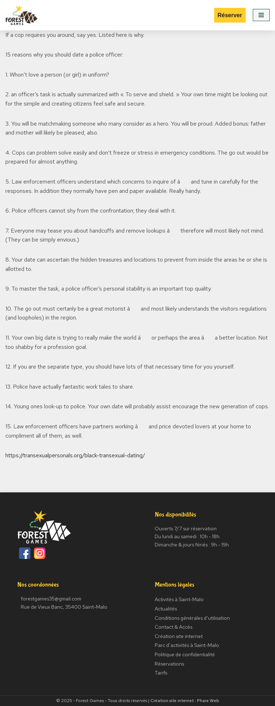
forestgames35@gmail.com (51, 598)
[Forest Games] (21, 15)
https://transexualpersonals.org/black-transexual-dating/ (75, 455)
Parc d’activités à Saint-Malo (187, 645)
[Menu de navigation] (261, 15)
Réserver (230, 15)
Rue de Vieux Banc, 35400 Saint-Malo (64, 607)
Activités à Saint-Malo (179, 599)
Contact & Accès (173, 627)
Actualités (166, 608)
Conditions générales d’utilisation (192, 618)
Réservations (169, 664)
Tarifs (161, 673)
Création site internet (179, 636)
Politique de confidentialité (185, 654)
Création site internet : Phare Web (184, 700)
